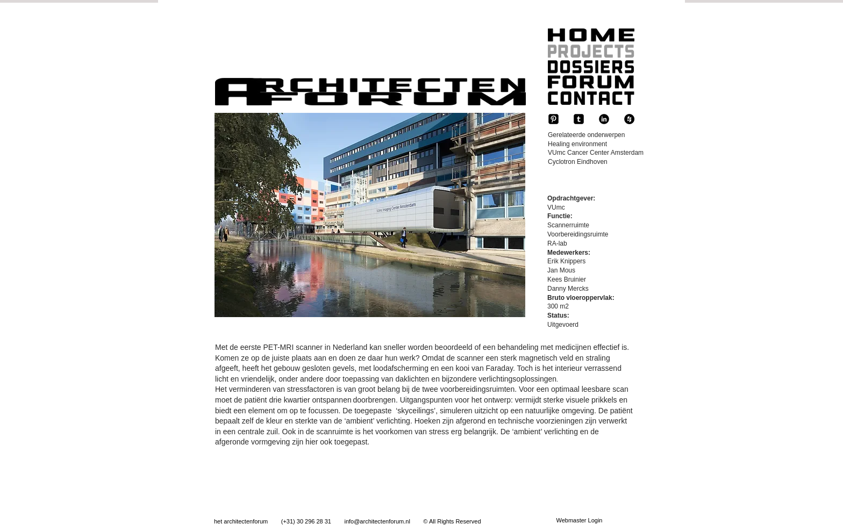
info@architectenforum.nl (377, 521)
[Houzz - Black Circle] (629, 119)
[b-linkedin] (604, 119)
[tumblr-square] (579, 119)
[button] (370, 215)
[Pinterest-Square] (553, 119)
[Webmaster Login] (579, 521)
